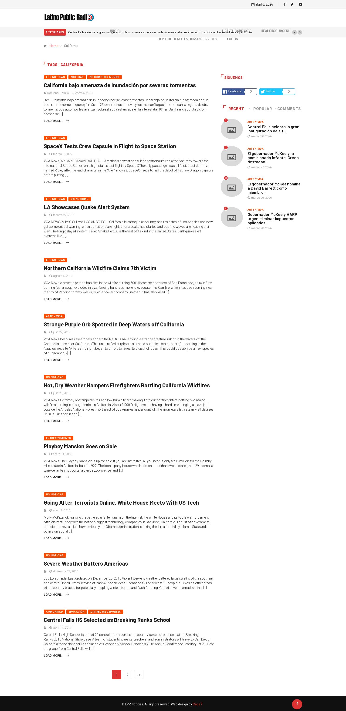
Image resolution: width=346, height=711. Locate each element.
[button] (294, 30)
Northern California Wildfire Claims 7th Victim (100, 266)
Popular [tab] (260, 107)
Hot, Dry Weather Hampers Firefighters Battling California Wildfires (127, 383)
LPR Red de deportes (105, 609)
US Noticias (79, 197)
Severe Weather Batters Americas (86, 561)
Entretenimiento (58, 436)
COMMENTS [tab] (288, 107)
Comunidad (54, 609)
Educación (77, 609)
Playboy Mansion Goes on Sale (80, 444)
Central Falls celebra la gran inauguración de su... (273, 126)
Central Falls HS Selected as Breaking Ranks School (107, 617)
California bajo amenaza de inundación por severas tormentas (120, 83)
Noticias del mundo (104, 75)
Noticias (77, 75)
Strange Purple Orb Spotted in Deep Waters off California (114, 322)
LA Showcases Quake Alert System (87, 205)
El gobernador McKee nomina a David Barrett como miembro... (274, 186)
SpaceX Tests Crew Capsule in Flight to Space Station (110, 144)
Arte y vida (54, 314)
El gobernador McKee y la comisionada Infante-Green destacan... (273, 155)
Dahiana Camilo (58, 91)
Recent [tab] (233, 107)
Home (54, 44)
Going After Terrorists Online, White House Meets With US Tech (121, 500)
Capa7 (197, 702)
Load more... (56, 119)
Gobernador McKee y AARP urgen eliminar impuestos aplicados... (272, 216)
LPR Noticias (55, 75)
